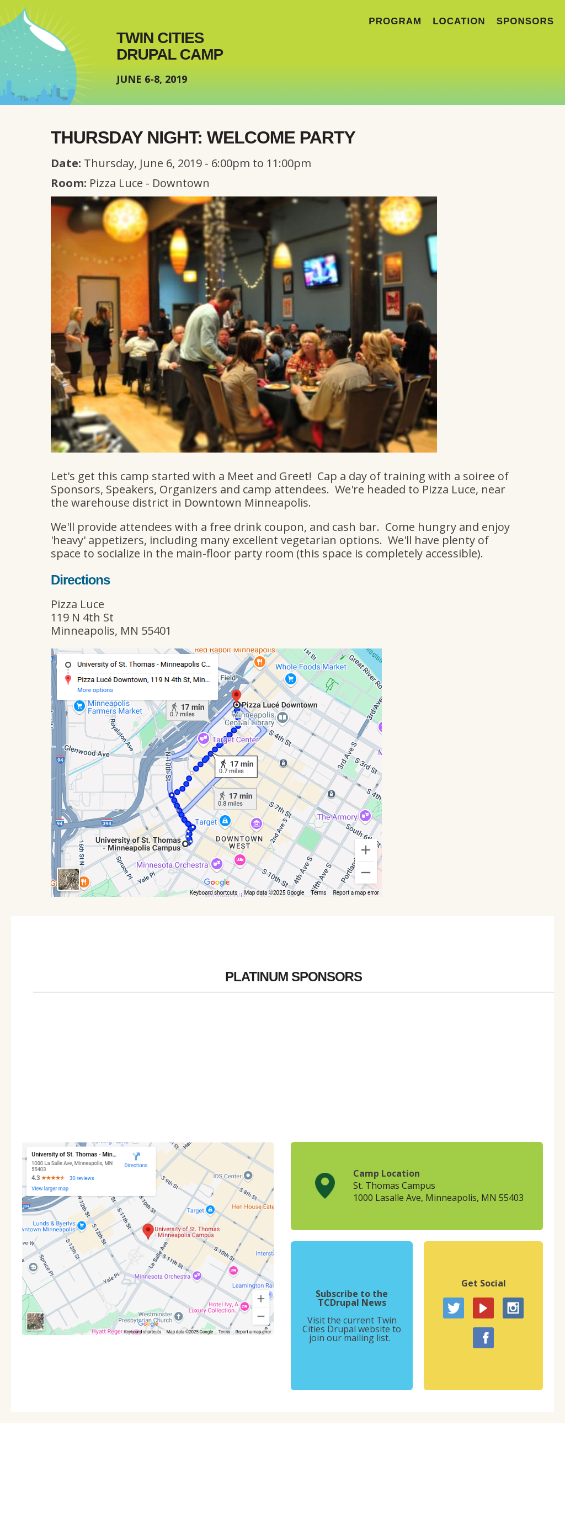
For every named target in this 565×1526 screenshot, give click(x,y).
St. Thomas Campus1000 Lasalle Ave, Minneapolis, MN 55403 (438, 1191)
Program (395, 21)
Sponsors (525, 21)
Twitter (453, 1308)
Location (459, 21)
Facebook (483, 1337)
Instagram (513, 1308)
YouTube (483, 1308)
